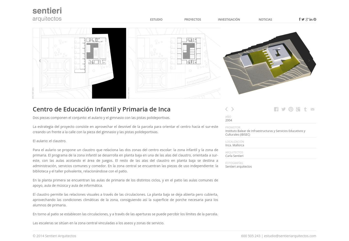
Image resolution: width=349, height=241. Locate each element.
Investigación (229, 19)
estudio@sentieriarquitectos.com (290, 235)
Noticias (265, 19)
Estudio (156, 19)
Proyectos (192, 19)
